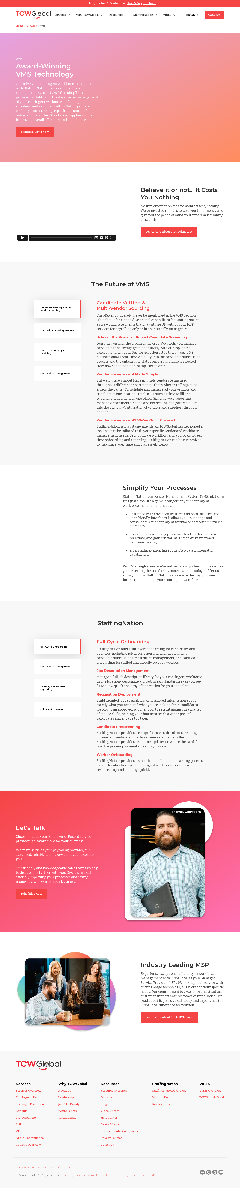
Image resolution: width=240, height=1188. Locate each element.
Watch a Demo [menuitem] (162, 1097)
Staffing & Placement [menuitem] (30, 1104)
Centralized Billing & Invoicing (52, 352)
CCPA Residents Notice (96, 1175)
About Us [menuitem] (64, 1090)
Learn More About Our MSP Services (170, 1017)
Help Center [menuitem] (109, 1117)
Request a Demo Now (35, 132)
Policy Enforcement (52, 709)
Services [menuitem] (23, 1084)
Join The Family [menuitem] (69, 1104)
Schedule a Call (31, 893)
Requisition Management (55, 373)
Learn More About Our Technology (169, 231)
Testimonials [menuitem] (67, 1117)
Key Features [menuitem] (161, 1104)
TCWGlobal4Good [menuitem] (212, 1097)
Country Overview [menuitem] (28, 1144)
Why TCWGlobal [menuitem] (72, 1084)
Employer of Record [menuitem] (29, 1097)
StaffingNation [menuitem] (165, 1084)
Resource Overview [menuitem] (114, 1090)
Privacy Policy (72, 1175)
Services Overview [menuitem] (28, 1090)
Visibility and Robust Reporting (52, 688)
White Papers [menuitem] (67, 1111)
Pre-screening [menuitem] (26, 1117)
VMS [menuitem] (19, 1131)
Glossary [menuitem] (106, 1097)
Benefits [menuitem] (21, 1111)
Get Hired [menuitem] (107, 1144)
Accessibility (150, 1175)
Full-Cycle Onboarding (54, 646)
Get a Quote (214, 15)
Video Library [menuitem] (110, 1111)
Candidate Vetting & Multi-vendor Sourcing (56, 309)
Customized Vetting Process (57, 330)
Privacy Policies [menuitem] (111, 1138)
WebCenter (192, 15)
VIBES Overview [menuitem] (210, 1090)
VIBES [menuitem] (205, 1084)
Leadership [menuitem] (66, 1097)
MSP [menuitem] (19, 1124)
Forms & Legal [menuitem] (110, 1124)
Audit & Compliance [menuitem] (30, 1138)
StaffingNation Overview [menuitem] (169, 1090)
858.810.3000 (26, 1167)
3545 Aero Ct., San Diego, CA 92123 (55, 1167)
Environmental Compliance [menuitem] (120, 1131)
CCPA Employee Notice (126, 1175)
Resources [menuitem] (110, 1084)
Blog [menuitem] (104, 1104)
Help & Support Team (141, 3)
